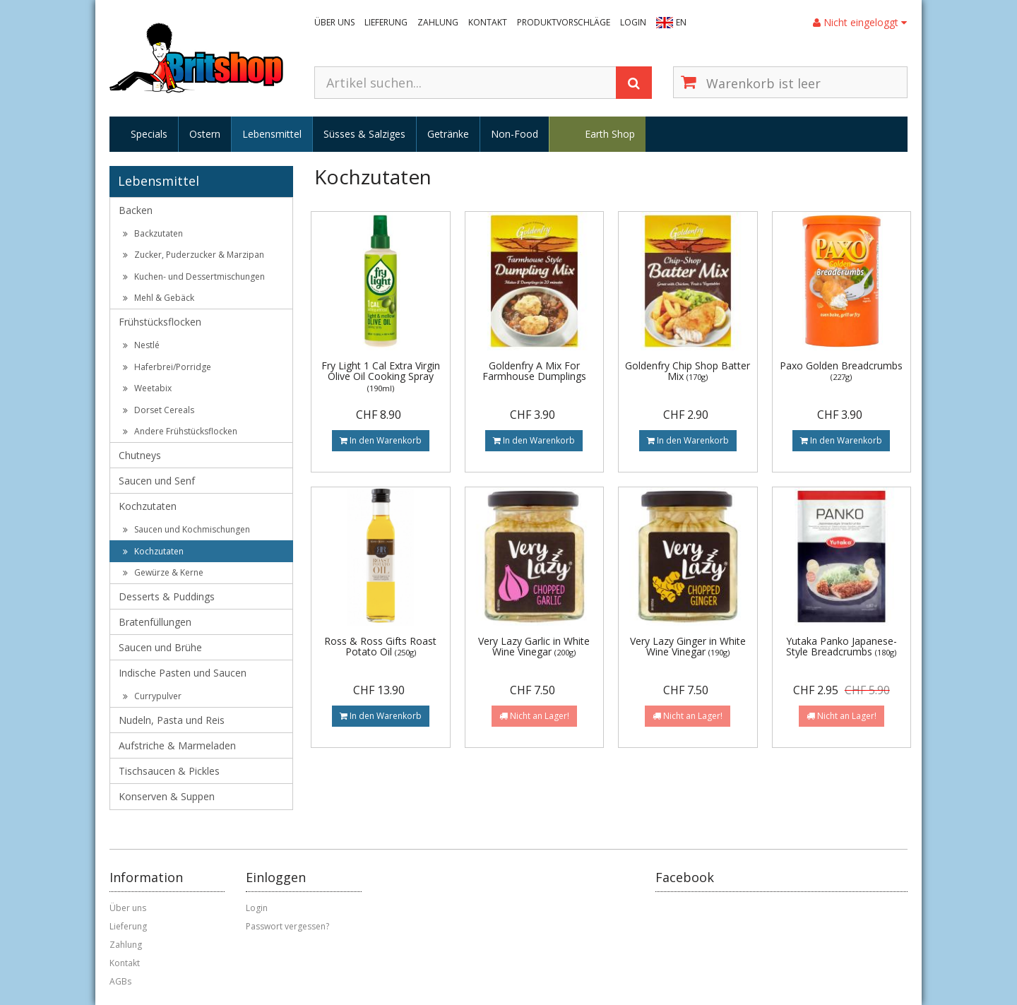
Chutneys (140, 455)
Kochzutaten (148, 506)
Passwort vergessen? (287, 926)
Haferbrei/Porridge (167, 367)
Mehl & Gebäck (158, 298)
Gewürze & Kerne (163, 572)
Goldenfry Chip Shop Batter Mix (687, 371)
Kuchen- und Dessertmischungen (194, 276)
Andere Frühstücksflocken (180, 431)
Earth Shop (610, 134)
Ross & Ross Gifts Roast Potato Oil (380, 646)
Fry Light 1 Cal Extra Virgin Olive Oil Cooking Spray (380, 376)
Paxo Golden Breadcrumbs (841, 370)
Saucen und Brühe (160, 647)
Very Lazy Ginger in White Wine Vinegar (688, 646)
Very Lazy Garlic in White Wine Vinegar (534, 646)
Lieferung (386, 22)
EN (681, 22)
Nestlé (141, 345)
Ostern (204, 134)
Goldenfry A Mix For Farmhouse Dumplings (534, 371)
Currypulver (152, 696)
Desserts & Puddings (167, 596)
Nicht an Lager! (534, 716)
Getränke (448, 134)
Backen (136, 210)
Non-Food (514, 134)
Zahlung (437, 22)
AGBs (120, 981)
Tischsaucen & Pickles (169, 771)
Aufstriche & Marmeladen (177, 745)
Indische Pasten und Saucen (182, 672)
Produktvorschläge (563, 22)
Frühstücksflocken (160, 321)
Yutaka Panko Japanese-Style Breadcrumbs (841, 646)
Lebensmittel (272, 134)
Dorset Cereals (158, 410)
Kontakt (487, 22)
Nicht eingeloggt (860, 22)
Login (633, 22)
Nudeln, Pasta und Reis (172, 720)
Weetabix (147, 388)
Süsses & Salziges (364, 134)
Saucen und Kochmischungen (186, 529)
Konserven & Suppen (167, 796)
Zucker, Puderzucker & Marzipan (193, 255)
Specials (149, 134)
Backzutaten (153, 233)
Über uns (334, 22)
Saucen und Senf (157, 480)
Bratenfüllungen (155, 622)
